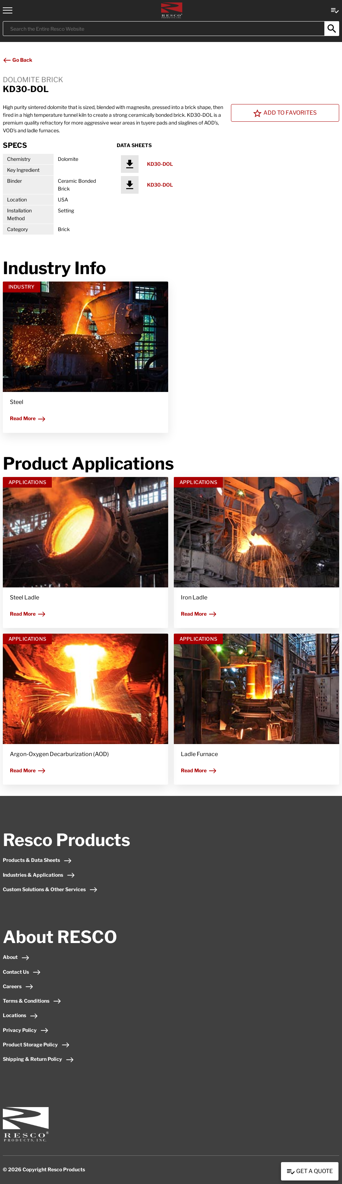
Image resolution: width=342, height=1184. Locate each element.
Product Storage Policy (36, 1044)
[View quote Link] (335, 10)
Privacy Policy (26, 1030)
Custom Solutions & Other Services (50, 889)
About (16, 957)
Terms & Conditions (32, 1001)
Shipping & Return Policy (38, 1059)
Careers (18, 986)
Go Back (17, 60)
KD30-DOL (160, 164)
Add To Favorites (285, 113)
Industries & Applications (39, 875)
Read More (28, 418)
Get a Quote (310, 1171)
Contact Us (22, 972)
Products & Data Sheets (37, 860)
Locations (20, 1015)
